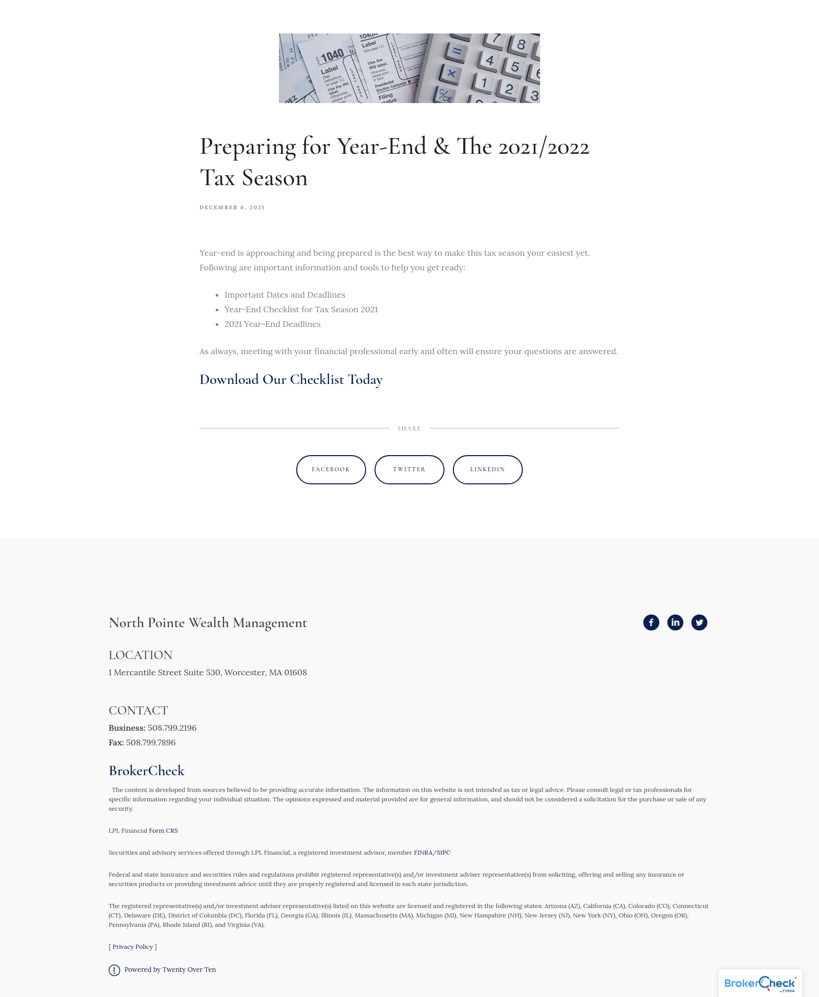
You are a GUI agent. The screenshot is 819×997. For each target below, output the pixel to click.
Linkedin (488, 469)
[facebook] (651, 622)
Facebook (331, 469)
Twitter (409, 469)
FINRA (423, 852)
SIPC (443, 852)
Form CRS (163, 830)
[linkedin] (675, 622)
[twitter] (699, 622)
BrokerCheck (147, 770)
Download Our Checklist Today (291, 379)
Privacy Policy (132, 946)
